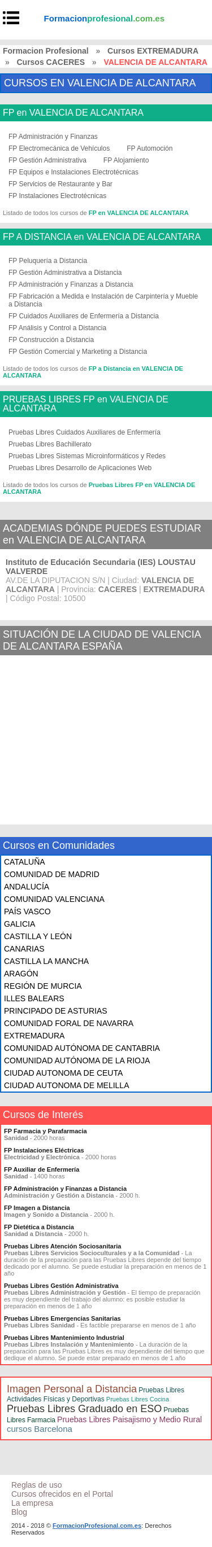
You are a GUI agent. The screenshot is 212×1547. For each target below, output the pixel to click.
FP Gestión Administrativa (47, 160)
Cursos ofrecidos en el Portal (62, 1493)
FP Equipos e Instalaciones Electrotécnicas (73, 172)
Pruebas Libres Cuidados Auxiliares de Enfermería (84, 432)
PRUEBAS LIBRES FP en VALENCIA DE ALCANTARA (85, 404)
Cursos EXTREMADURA (152, 50)
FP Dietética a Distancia (39, 1227)
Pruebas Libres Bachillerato (50, 444)
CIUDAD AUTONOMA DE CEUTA (63, 1072)
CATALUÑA (24, 861)
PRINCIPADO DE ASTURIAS (55, 1010)
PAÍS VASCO (27, 911)
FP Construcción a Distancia (51, 340)
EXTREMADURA (34, 1035)
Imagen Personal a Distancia (72, 1389)
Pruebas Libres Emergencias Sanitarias (62, 1318)
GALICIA (19, 923)
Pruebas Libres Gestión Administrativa (61, 1285)
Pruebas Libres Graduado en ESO (84, 1408)
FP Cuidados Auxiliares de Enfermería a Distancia (83, 316)
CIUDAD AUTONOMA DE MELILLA (66, 1085)
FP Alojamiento (126, 160)
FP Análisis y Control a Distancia (57, 328)
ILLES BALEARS (34, 998)
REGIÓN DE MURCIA (43, 986)
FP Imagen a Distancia (37, 1207)
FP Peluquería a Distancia (47, 261)
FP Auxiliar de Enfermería (41, 1169)
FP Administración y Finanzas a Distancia (70, 284)
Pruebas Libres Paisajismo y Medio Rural (129, 1419)
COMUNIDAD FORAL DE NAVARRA (68, 1023)
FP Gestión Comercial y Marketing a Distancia (77, 352)
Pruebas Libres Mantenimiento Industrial (64, 1337)
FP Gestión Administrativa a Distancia (65, 273)
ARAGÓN (21, 973)
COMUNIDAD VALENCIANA (54, 899)
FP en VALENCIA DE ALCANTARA (73, 112)
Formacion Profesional (46, 50)
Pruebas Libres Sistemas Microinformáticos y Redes (87, 456)
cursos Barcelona (39, 1429)
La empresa (32, 1502)
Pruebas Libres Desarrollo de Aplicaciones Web (80, 468)
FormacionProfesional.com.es (97, 1525)
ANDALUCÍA (26, 886)
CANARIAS (24, 948)
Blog (19, 1512)
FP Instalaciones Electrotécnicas (57, 196)
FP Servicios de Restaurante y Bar (60, 184)
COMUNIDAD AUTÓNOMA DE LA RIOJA (77, 1060)
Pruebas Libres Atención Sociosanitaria (62, 1246)
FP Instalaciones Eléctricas (44, 1150)
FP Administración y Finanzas (53, 137)
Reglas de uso (36, 1484)
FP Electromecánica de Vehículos (59, 148)
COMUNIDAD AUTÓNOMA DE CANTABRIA (82, 1048)
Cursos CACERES (50, 62)
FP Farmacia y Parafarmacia (45, 1131)
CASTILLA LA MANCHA (46, 961)
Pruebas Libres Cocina (137, 1399)
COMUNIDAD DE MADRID (51, 874)
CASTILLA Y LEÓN (38, 936)
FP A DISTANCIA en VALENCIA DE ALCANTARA (102, 237)
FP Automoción (149, 148)
